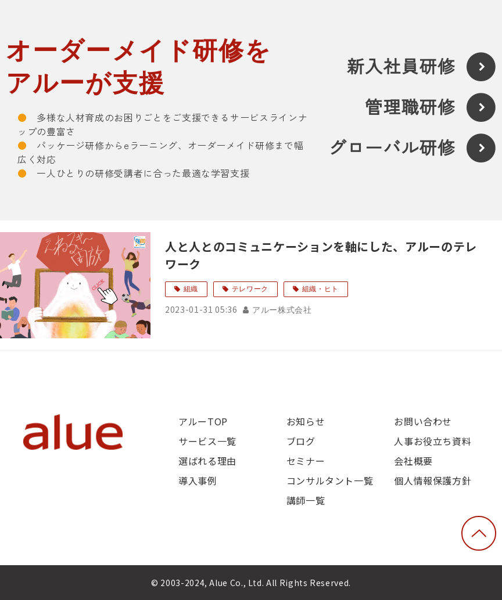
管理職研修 (410, 107)
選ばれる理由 (207, 461)
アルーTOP (203, 421)
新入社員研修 (401, 67)
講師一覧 (305, 500)
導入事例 (197, 480)
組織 (191, 289)
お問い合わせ (423, 421)
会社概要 (413, 461)
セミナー (305, 461)
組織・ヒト (320, 289)
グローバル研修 (392, 148)
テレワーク (250, 289)
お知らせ (305, 421)
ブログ (300, 441)
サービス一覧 (207, 441)
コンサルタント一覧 (330, 480)
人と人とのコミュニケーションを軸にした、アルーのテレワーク (321, 255)
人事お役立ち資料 (432, 441)
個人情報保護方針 (432, 480)
